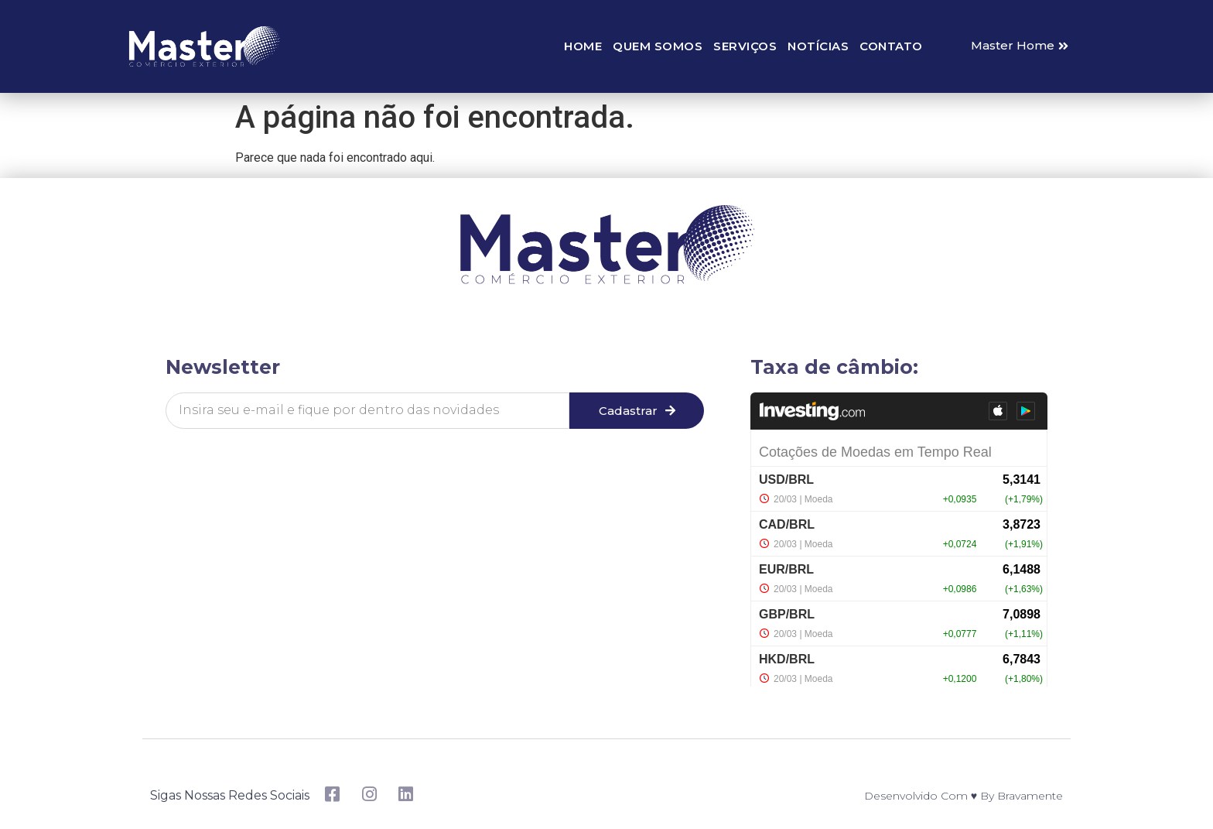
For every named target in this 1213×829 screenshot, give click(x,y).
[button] (1019, 46)
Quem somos (657, 46)
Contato (891, 46)
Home (583, 46)
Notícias (818, 46)
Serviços (745, 46)
